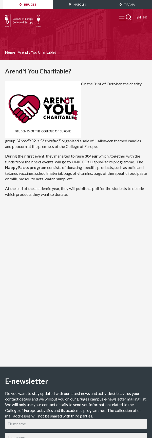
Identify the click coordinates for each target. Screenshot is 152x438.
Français (145, 17)
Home (10, 52)
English (139, 17)
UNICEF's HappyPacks (92, 161)
